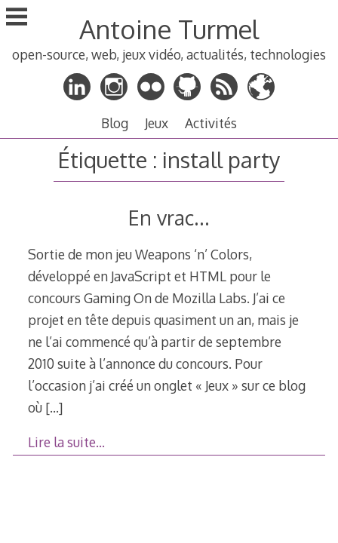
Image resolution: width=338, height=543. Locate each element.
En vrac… (168, 217)
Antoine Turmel (169, 29)
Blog (114, 123)
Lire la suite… (66, 442)
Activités (211, 123)
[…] (54, 407)
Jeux (156, 123)
